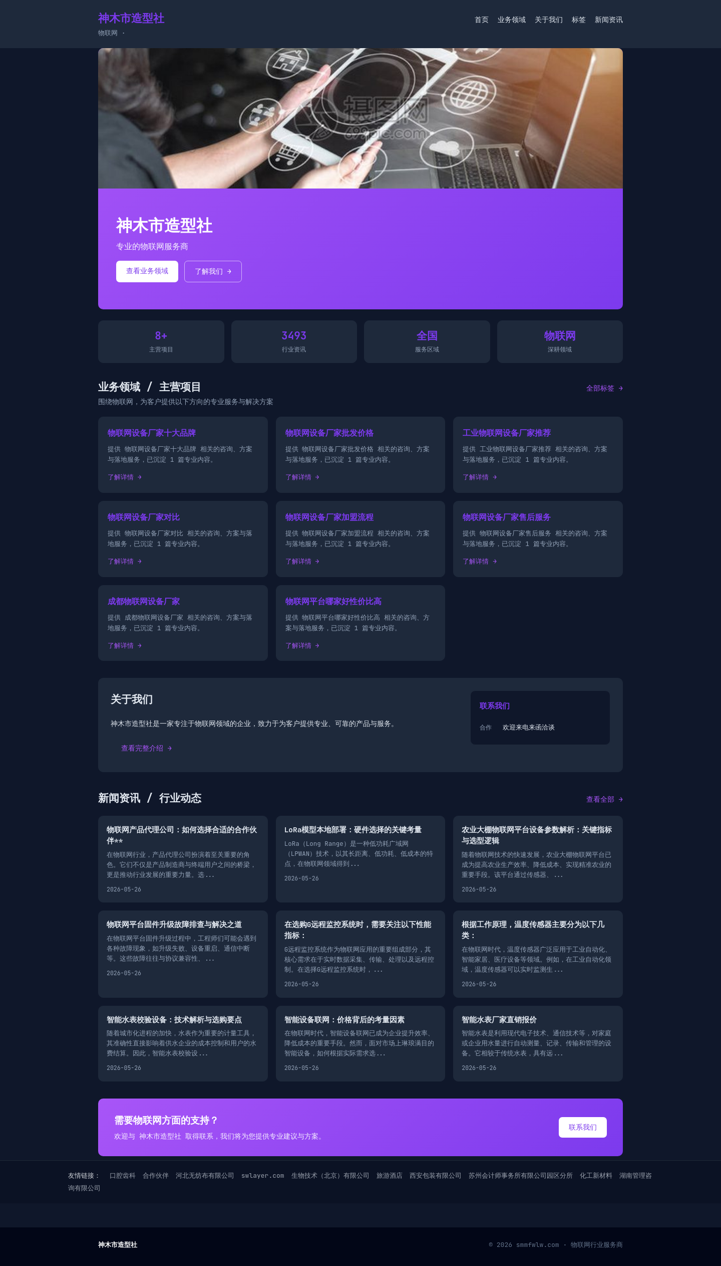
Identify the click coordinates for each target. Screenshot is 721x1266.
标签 (579, 19)
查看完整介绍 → (146, 748)
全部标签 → (604, 388)
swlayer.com (262, 1175)
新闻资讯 (609, 19)
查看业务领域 (147, 270)
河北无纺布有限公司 (205, 1175)
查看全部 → (604, 799)
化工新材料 (596, 1175)
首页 (482, 19)
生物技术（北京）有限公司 (330, 1175)
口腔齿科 (123, 1175)
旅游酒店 (390, 1175)
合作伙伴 (156, 1175)
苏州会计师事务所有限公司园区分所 (521, 1175)
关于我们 (549, 19)
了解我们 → (213, 271)
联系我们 (583, 1127)
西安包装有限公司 (436, 1175)
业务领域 (512, 19)
